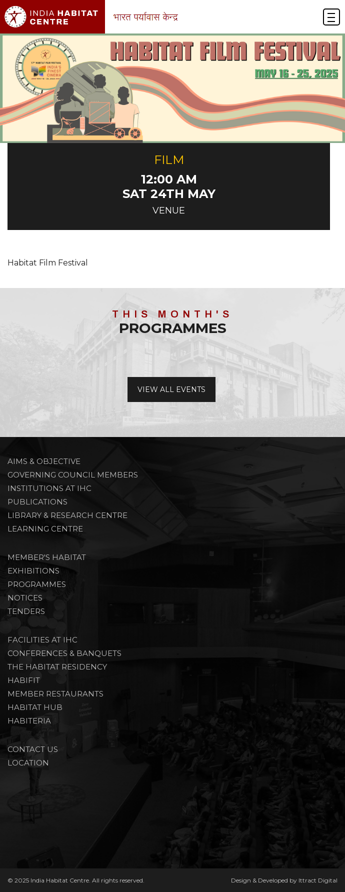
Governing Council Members (73, 475)
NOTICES (25, 597)
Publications (38, 501)
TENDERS (26, 611)
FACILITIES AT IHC (43, 639)
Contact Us (33, 749)
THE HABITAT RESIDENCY (57, 667)
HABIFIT (24, 680)
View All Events (172, 389)
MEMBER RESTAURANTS (56, 693)
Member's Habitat (47, 557)
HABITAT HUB (35, 707)
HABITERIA (29, 721)
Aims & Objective (44, 461)
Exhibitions (34, 571)
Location (28, 763)
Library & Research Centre (68, 515)
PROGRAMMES (37, 584)
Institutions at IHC (50, 488)
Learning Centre (45, 529)
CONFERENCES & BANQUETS (65, 653)
